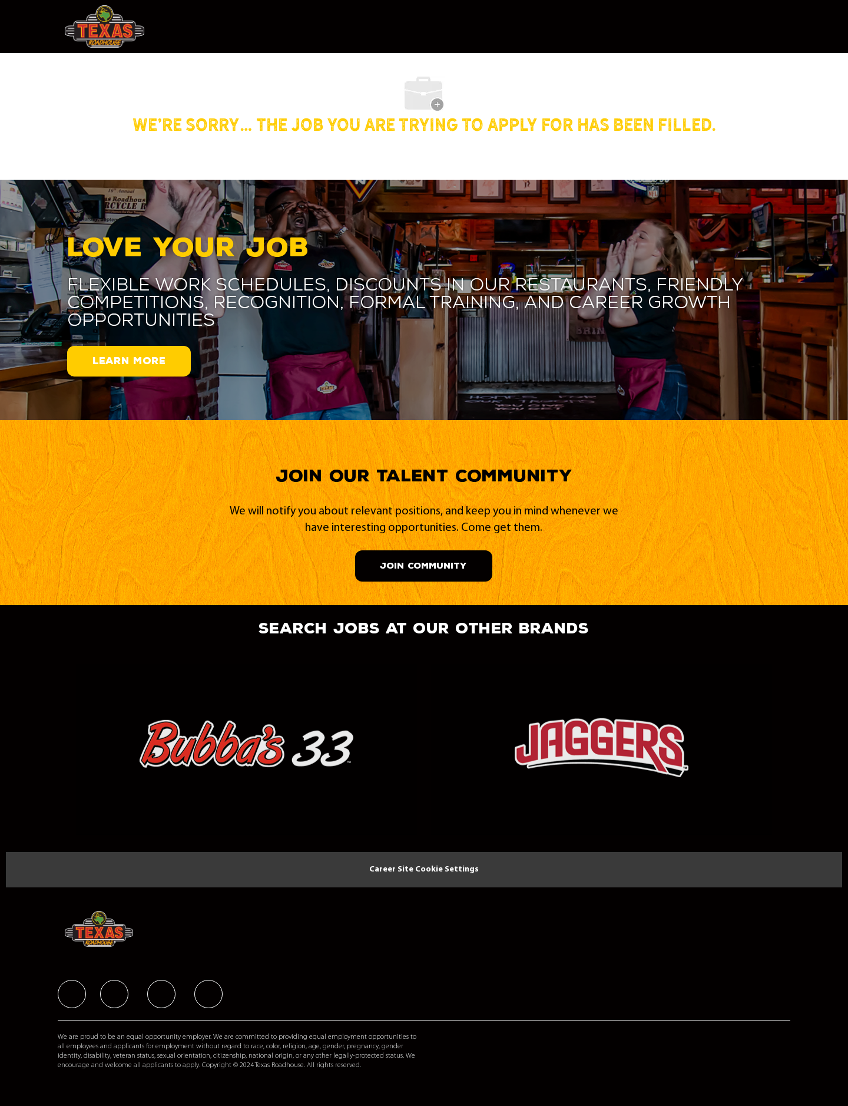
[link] (246, 753)
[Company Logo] (108, 26)
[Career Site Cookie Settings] (424, 869)
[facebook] (72, 994)
